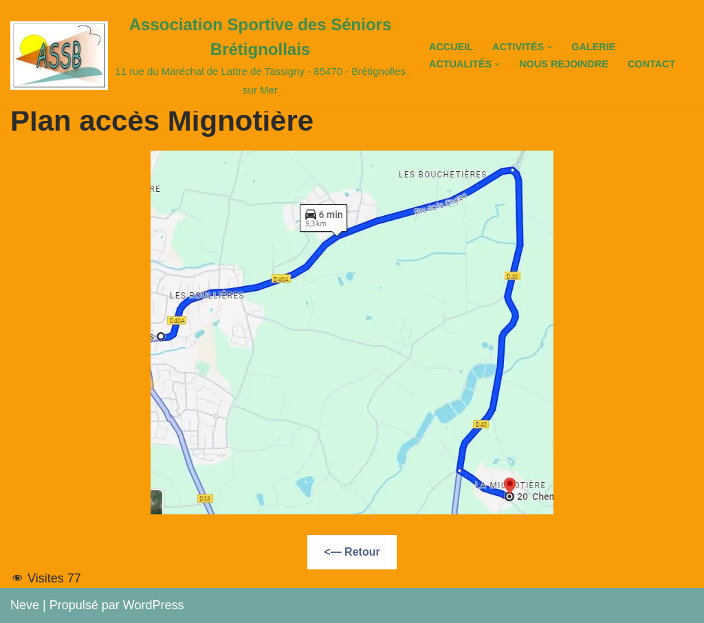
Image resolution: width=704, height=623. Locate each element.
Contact (651, 63)
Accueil (451, 46)
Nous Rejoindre (563, 63)
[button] (549, 47)
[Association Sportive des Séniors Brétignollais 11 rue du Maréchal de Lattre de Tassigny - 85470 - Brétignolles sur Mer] (208, 55)
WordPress (153, 605)
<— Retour (352, 552)
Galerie (593, 46)
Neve (24, 605)
